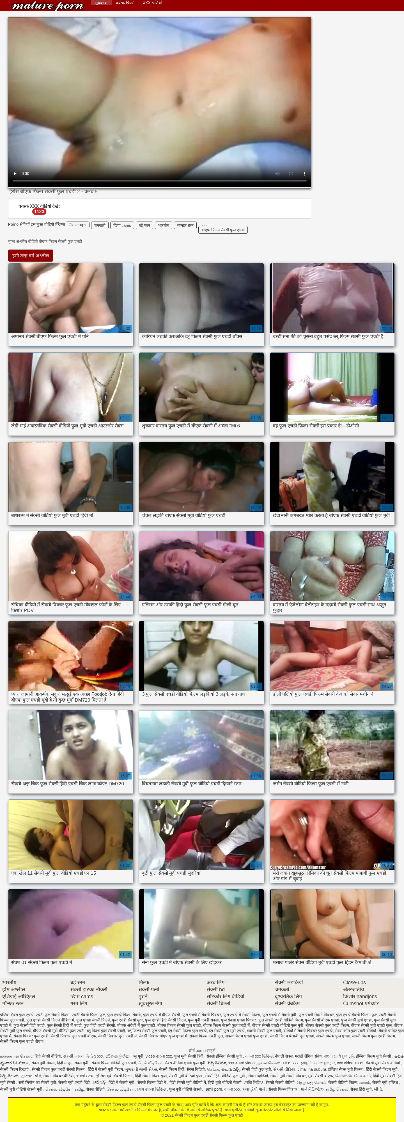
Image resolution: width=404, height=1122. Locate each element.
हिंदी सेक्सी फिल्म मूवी (382, 1069)
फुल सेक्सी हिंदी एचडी (29, 1025)
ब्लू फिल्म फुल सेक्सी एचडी (106, 1030)
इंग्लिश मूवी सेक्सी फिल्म (114, 1076)
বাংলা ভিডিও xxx (89, 1056)
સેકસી (68, 1056)
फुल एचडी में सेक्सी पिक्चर (201, 1014)
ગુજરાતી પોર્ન (31, 1076)
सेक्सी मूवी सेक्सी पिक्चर (288, 1076)
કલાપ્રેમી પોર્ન (254, 1089)
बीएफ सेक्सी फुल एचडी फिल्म (327, 1025)
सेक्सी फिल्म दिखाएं (15, 1069)
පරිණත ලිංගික (118, 1056)
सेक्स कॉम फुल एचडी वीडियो (356, 1030)
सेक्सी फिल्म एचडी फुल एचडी (246, 1036)
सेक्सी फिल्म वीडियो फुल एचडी (113, 1063)
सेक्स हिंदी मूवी (361, 1089)
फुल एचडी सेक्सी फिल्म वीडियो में (50, 1020)
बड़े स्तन (144, 225)
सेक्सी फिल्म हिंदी (171, 1069)
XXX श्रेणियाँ (152, 3)
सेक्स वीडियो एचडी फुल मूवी (185, 1063)
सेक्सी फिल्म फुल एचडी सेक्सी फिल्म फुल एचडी (47, 6)
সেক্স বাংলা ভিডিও (152, 1089)
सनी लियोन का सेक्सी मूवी (37, 1082)
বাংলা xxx (291, 1063)
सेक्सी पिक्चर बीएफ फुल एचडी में (163, 1036)
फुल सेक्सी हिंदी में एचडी (64, 1025)
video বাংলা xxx (159, 1056)
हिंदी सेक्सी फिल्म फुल (151, 1076)
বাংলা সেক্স (85, 1076)
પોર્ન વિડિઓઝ (312, 1089)
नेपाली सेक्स (284, 1056)
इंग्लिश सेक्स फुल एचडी (17, 1014)
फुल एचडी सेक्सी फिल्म (353, 1014)
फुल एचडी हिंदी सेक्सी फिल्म (165, 1020)
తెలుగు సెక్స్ (230, 1069)
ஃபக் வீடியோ (150, 1063)
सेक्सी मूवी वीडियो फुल (186, 1076)
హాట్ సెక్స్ (99, 1082)
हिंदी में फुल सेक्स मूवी (73, 1063)
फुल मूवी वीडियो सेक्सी (185, 1089)
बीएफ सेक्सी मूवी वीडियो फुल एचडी (58, 1030)
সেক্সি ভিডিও (254, 1082)
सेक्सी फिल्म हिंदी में (152, 1082)
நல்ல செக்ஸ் (269, 1063)
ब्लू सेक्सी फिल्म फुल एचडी (187, 1030)
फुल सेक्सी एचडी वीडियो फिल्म (280, 1020)
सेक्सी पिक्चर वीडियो (58, 1076)
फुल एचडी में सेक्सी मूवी (279, 1014)
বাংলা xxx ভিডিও (259, 1056)
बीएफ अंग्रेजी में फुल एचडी (136, 1025)
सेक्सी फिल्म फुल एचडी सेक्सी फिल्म (58, 1069)
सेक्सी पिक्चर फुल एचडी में (117, 1036)
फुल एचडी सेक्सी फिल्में (93, 1020)
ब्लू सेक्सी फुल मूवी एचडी (227, 1030)
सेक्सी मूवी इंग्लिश (385, 1082)
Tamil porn (213, 1089)
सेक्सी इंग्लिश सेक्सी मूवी (224, 1056)
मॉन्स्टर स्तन (185, 225)
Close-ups (77, 225)
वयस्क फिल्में (125, 3)
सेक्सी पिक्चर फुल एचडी (31, 1036)
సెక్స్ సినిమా (217, 1063)
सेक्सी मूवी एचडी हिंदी (74, 1082)
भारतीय (163, 225)
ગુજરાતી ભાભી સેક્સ (141, 1069)
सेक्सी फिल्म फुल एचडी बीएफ (21, 1041)
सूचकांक (101, 3)
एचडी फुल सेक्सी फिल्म (52, 1014)
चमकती (99, 225)
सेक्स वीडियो (95, 1089)
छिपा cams (122, 225)
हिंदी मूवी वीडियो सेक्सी (225, 1082)
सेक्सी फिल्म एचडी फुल (206, 1036)
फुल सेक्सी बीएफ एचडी (322, 1020)
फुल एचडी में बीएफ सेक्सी (161, 1014)
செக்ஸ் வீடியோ (121, 1089)
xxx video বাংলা (350, 1063)
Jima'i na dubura (311, 1069)
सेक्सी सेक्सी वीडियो (280, 1082)
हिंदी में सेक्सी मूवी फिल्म (105, 1069)
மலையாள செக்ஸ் (16, 1056)
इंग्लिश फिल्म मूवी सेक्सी (374, 1056)
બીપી (378, 1089)
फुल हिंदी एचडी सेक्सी (99, 1025)
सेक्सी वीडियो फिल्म (342, 1082)
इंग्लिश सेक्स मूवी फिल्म (346, 1069)
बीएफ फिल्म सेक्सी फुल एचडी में (226, 1025)
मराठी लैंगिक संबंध (308, 1056)
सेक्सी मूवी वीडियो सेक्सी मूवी (21, 1089)
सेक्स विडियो (196, 1069)
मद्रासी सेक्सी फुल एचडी (264, 1030)
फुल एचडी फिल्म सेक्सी (124, 1014)
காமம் (364, 1082)
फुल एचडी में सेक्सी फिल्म (241, 1014)
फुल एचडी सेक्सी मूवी (127, 1020)
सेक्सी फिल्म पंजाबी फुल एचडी (292, 1036)
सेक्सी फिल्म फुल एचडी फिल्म (373, 1036)
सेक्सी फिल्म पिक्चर (283, 1089)
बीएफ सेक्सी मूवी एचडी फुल (371, 1025)
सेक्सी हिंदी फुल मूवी (256, 1069)
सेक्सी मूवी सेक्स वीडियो (383, 1063)
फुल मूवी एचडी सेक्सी (203, 1020)
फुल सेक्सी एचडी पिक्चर (238, 1020)
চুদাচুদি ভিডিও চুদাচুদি (318, 1063)
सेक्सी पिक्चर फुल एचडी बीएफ (73, 1036)
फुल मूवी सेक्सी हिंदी (189, 1056)
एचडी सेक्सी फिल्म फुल (88, 1014)
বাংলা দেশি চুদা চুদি (339, 1056)
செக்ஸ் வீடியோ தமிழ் (64, 1089)
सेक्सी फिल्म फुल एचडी (333, 1036)
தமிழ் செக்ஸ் (337, 1089)
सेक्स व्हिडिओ (258, 1076)
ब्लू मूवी (138, 1056)
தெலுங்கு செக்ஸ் (311, 1082)
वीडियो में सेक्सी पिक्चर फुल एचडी (308, 1030)
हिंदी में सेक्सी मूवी (122, 1082)
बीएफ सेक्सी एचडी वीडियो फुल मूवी (277, 1025)
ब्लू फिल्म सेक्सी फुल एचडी (146, 1030)
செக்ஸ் (213, 1069)
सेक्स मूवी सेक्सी (43, 1063)
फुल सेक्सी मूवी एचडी (356, 1020)
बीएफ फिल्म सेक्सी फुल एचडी (223, 230)
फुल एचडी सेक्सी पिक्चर (316, 1014)
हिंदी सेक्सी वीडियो (48, 1056)
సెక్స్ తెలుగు (9, 1076)
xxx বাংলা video (242, 1063)
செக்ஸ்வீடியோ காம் (353, 1076)
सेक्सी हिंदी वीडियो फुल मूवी (225, 1076)
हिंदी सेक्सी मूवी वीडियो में (187, 1082)
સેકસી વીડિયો (284, 1069)
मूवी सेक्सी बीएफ (320, 1076)
